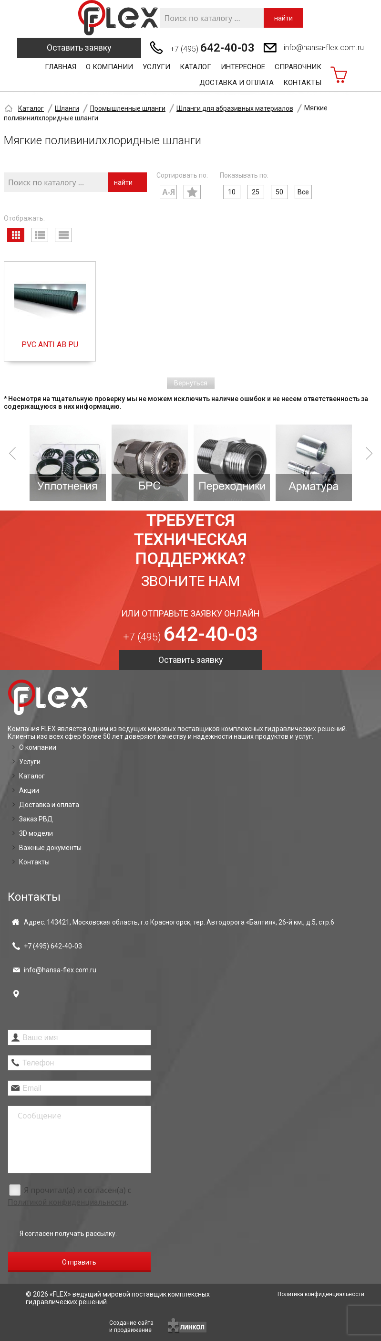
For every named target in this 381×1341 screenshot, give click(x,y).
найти (283, 18)
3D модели (36, 833)
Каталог (195, 67)
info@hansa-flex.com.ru (324, 47)
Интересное (243, 67)
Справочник (298, 67)
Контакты (302, 82)
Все (303, 192)
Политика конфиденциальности (321, 1294)
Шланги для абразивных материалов (234, 108)
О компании (109, 67)
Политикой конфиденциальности (67, 1202)
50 (279, 192)
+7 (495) (212, 47)
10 (232, 192)
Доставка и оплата (236, 82)
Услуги (156, 67)
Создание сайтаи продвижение (131, 1326)
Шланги (67, 108)
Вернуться (190, 383)
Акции (29, 790)
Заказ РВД (36, 819)
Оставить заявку (79, 48)
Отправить (79, 1262)
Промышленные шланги (127, 108)
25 (255, 192)
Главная (60, 67)
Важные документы (50, 847)
